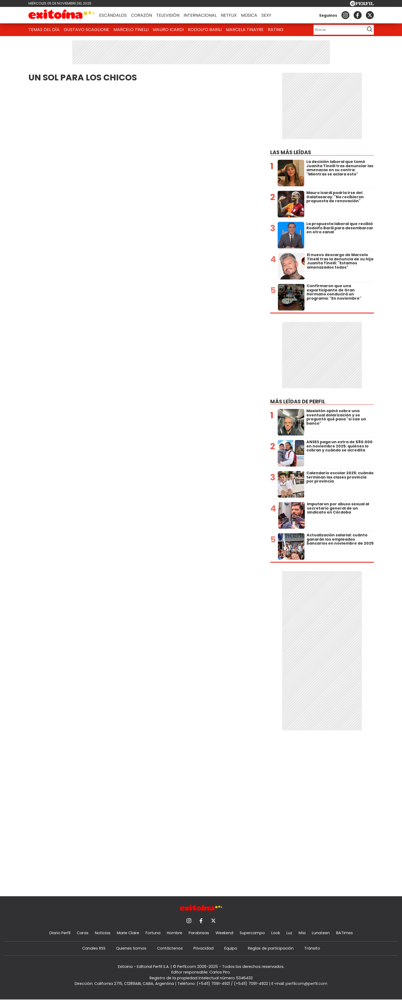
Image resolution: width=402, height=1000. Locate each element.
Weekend (224, 933)
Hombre (174, 933)
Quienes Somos (131, 948)
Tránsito (312, 948)
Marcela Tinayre (245, 30)
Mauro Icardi (168, 30)
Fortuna (153, 933)
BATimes (344, 933)
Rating (275, 30)
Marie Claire (128, 933)
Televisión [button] (167, 15)
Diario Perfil (59, 933)
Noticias (103, 933)
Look (275, 933)
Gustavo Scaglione (86, 30)
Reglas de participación (271, 948)
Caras (82, 933)
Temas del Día (44, 30)
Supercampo (252, 933)
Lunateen (321, 933)
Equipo (230, 948)
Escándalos (113, 15)
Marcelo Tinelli (131, 30)
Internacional (200, 15)
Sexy (266, 15)
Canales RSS (93, 948)
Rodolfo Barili (205, 30)
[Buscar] (337, 30)
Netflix (229, 15)
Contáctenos (170, 948)
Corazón (141, 15)
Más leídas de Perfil (297, 401)
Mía (302, 933)
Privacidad (203, 948)
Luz (289, 933)
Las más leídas (290, 152)
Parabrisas (199, 933)
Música (249, 15)
